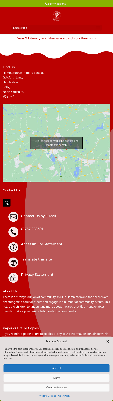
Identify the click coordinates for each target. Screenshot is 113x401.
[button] (108, 341)
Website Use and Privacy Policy (54, 396)
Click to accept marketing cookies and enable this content (57, 142)
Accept (56, 368)
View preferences (56, 387)
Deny (56, 377)
